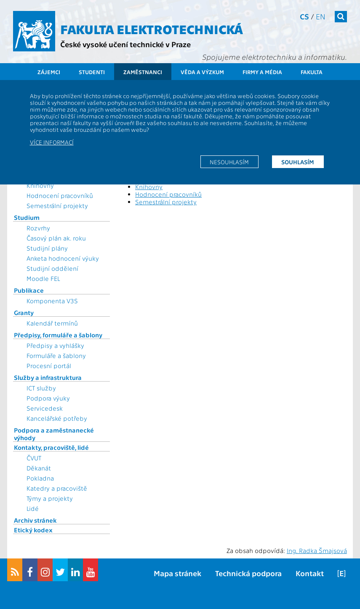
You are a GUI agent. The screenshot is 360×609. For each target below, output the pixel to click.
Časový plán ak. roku (56, 238)
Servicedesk (45, 408)
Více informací (52, 142)
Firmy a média (262, 72)
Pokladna (40, 478)
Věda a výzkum (202, 72)
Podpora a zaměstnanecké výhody (54, 433)
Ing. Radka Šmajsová (317, 550)
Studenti (92, 72)
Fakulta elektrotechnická (151, 28)
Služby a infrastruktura (48, 377)
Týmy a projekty (50, 498)
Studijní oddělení (52, 268)
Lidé (33, 508)
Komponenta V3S (52, 300)
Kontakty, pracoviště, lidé (51, 447)
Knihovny (40, 185)
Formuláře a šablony (56, 355)
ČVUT (34, 458)
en (320, 16)
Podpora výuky (48, 398)
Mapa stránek (177, 573)
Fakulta (312, 72)
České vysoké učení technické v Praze (125, 44)
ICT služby (41, 388)
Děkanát (39, 468)
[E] (341, 573)
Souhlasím (297, 161)
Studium (27, 217)
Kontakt (310, 573)
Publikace (29, 290)
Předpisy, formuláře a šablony (58, 335)
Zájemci (48, 72)
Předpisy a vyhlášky (55, 345)
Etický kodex (33, 530)
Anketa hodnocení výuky (63, 258)
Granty (24, 312)
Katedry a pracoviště (57, 488)
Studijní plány (47, 248)
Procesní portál (49, 365)
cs (304, 16)
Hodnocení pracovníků (60, 195)
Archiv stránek (35, 520)
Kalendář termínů (52, 323)
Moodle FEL (43, 278)
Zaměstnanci (142, 72)
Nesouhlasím (229, 161)
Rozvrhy (38, 228)
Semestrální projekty (57, 205)
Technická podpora (248, 573)
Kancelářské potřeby (57, 418)
